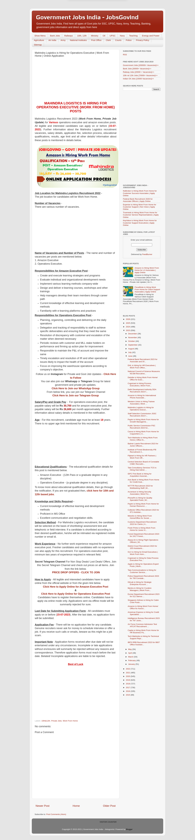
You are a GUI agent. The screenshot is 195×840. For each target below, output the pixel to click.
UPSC (113, 35)
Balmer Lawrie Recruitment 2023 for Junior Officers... (143, 445)
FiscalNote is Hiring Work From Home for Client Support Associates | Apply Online (147, 289)
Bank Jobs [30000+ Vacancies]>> (137, 69)
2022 (128, 669)
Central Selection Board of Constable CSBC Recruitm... (143, 463)
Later (83, 15)
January (132, 664)
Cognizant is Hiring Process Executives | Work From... (140, 384)
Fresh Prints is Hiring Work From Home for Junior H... (141, 529)
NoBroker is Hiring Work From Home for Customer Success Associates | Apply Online (140, 193)
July (130, 352)
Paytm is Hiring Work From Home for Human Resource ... (143, 505)
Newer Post (42, 805)
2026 (128, 319)
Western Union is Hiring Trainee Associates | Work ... (141, 402)
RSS (125, 55)
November (132, 337)
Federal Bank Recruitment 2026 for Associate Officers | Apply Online (138, 200)
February (132, 660)
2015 (128, 695)
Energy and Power (150, 35)
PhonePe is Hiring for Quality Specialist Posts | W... (140, 499)
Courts (118, 40)
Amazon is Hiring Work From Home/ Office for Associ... (143, 607)
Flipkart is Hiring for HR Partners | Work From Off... (142, 457)
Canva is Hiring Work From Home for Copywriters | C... (143, 432)
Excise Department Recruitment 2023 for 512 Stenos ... (143, 595)
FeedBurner (147, 254)
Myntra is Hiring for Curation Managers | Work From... (139, 589)
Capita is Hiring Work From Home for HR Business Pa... (143, 631)
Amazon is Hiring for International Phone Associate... (142, 396)
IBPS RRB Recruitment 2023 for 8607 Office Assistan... (144, 643)
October (132, 341)
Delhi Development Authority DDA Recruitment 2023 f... (142, 390)
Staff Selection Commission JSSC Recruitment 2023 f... (142, 414)
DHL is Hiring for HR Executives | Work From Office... (142, 366)
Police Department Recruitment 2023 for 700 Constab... (143, 577)
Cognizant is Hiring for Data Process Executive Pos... (143, 559)
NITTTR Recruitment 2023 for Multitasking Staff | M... (140, 487)
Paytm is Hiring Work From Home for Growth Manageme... (143, 420)
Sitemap (38, 44)
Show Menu (40, 35)
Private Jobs (56, 721)
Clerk (108, 40)
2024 (128, 327)
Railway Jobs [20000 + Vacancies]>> (138, 72)
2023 (128, 330)
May (130, 649)
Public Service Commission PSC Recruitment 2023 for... (141, 427)
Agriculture (39, 40)
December (132, 334)
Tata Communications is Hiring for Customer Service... (142, 571)
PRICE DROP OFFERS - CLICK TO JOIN (76, 572)
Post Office (96, 40)
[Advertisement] (75, 80)
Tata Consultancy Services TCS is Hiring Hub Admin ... (142, 469)
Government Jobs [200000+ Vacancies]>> (141, 65)
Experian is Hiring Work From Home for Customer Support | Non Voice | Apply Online (139, 207)
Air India (52, 40)
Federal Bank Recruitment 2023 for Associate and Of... (142, 360)
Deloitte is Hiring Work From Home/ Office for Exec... (143, 378)
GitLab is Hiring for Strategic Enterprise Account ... (140, 583)
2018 (128, 684)
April (130, 653)
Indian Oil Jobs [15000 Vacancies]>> (138, 79)
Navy (122, 35)
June (130, 356)
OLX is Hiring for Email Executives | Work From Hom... (143, 553)
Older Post (109, 805)
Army (63, 40)
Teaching (133, 35)
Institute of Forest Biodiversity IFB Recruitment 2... (142, 451)
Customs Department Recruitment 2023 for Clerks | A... (142, 523)
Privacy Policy (142, 40)
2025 (128, 323)
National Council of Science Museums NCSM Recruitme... (144, 372)
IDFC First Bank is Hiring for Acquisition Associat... (139, 475)
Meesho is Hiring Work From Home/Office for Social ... (140, 517)
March (131, 657)
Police (129, 40)
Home (76, 805)
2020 (128, 676)
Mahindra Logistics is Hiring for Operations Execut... (141, 408)
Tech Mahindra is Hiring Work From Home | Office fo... (143, 439)
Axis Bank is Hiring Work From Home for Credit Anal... (143, 481)
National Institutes (78, 40)
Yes (112, 15)
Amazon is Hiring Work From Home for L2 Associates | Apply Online (147, 270)
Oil (104, 35)
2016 (128, 691)
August (131, 349)
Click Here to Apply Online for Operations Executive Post (75, 593)
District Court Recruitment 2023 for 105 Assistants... (142, 547)
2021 (128, 673)
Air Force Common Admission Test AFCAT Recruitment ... (142, 625)
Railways (68, 35)
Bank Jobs (55, 35)
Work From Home (70, 721)
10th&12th (45, 721)
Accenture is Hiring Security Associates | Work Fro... (139, 493)
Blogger (129, 829)
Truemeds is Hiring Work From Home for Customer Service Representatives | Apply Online (141, 214)
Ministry (94, 35)
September (133, 345)
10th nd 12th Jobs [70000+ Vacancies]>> (140, 75)
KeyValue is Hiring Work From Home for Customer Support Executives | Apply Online (140, 222)
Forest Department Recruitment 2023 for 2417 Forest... (143, 535)
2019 (128, 680)
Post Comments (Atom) (56, 814)
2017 (128, 687)
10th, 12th (82, 35)
